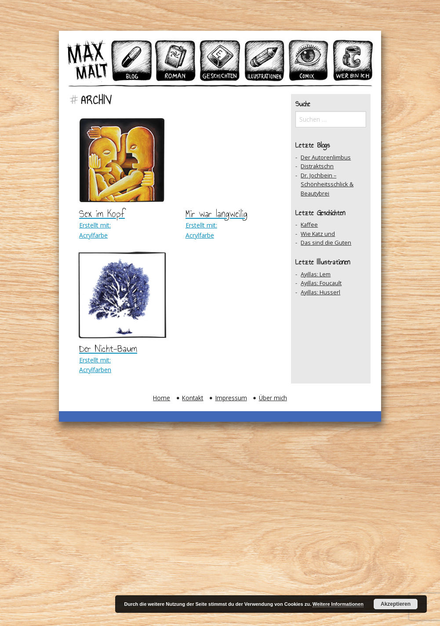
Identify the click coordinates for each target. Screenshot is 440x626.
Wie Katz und (318, 234)
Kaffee (309, 224)
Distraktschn (317, 166)
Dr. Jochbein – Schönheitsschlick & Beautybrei (327, 184)
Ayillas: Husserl (320, 292)
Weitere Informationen (338, 604)
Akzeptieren (396, 604)
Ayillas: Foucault (321, 283)
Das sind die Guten (326, 242)
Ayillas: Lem (316, 274)
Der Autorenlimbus (326, 157)
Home (161, 398)
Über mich (273, 398)
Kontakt (192, 398)
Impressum (231, 398)
